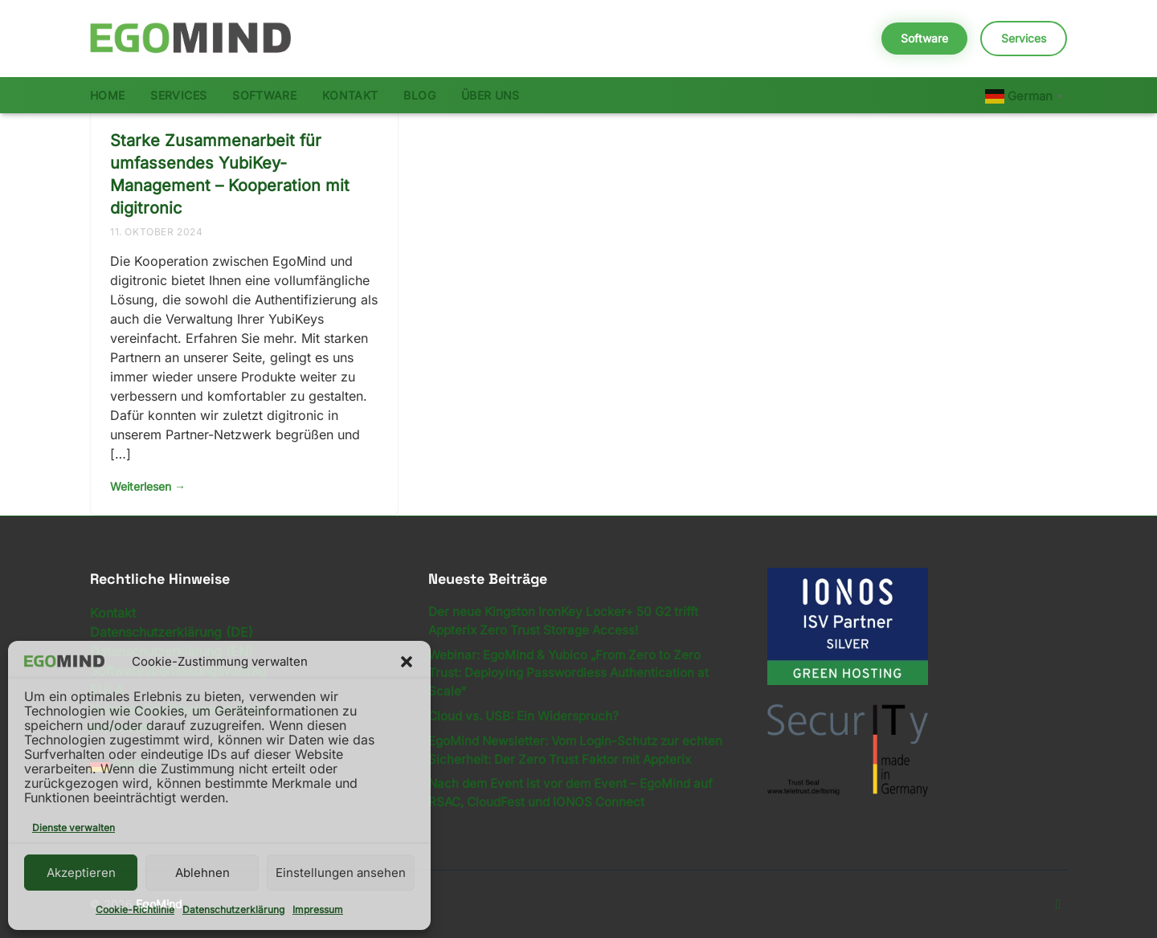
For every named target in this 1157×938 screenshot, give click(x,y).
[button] (407, 662)
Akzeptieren (81, 872)
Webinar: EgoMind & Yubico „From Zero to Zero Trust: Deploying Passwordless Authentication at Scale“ (568, 673)
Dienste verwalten (73, 828)
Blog (419, 95)
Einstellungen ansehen (341, 872)
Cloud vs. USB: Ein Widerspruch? (523, 716)
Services (1023, 38)
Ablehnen (202, 872)
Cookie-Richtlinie (135, 909)
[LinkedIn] (1058, 904)
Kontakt (350, 95)
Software (924, 38)
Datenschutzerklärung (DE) (171, 632)
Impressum (317, 909)
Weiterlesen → (148, 486)
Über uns (490, 95)
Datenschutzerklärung (233, 909)
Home (107, 95)
